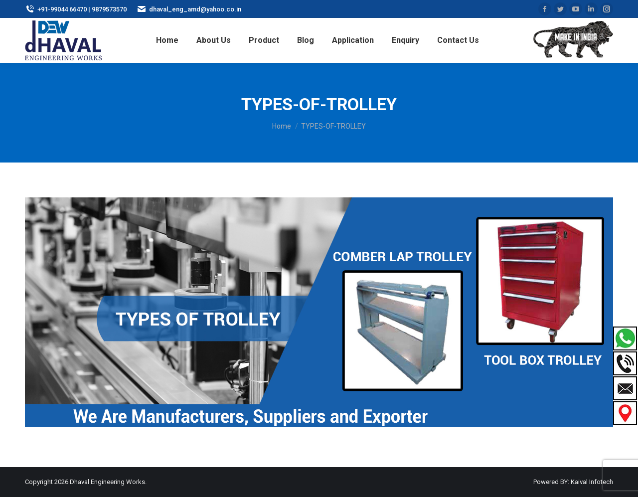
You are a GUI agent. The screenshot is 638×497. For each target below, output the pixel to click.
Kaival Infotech (592, 482)
